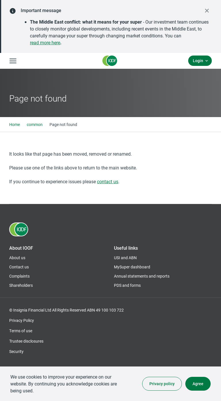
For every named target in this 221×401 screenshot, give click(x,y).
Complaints (19, 276)
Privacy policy (162, 383)
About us (17, 257)
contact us (107, 181)
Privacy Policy (21, 320)
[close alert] (207, 10)
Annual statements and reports (141, 276)
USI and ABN (125, 257)
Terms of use (20, 330)
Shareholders (21, 285)
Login (198, 60)
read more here (45, 42)
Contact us (19, 267)
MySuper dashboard (132, 267)
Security (16, 351)
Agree (198, 383)
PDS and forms (127, 285)
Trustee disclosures (26, 341)
